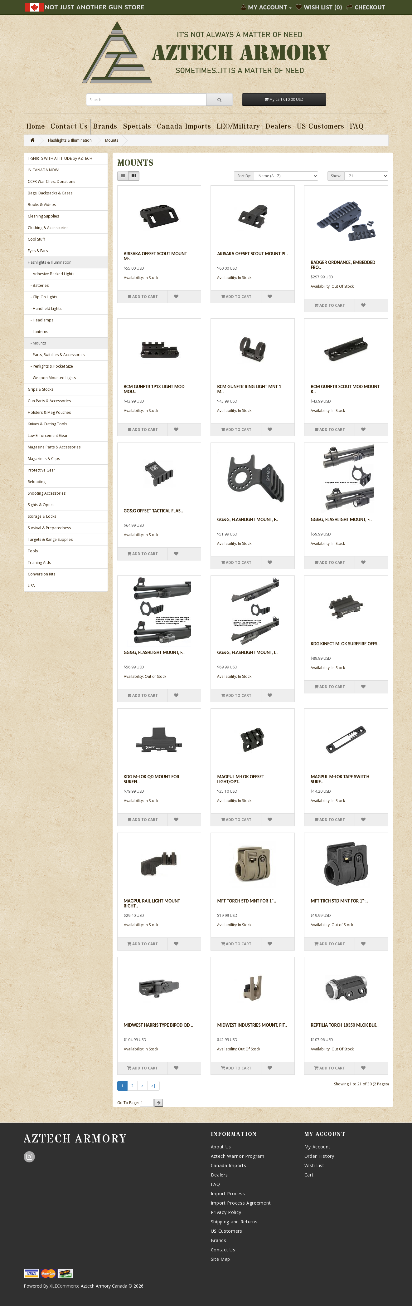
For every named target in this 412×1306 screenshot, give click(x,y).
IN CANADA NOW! (43, 170)
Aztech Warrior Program (237, 1156)
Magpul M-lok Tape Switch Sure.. (340, 779)
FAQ (215, 1184)
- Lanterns (38, 331)
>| (153, 1085)
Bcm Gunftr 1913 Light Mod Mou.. (154, 389)
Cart (309, 1175)
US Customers (226, 1231)
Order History (319, 1156)
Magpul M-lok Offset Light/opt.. (240, 779)
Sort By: (244, 176)
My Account (317, 1147)
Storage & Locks (42, 516)
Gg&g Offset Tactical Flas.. (153, 511)
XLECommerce (65, 1286)
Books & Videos (42, 204)
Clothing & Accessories (48, 227)
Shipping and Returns (234, 1222)
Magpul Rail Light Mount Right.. (152, 903)
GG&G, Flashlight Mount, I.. (247, 652)
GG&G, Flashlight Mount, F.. (341, 519)
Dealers (219, 1175)
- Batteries (38, 285)
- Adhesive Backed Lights (51, 273)
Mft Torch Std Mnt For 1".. (246, 901)
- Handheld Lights (44, 308)
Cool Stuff (36, 239)
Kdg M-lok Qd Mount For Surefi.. (151, 779)
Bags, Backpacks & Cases (50, 193)
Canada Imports (228, 1165)
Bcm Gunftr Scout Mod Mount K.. (345, 389)
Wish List (314, 1165)
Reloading (37, 481)
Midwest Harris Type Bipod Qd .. (158, 1025)
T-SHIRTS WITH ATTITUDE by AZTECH (60, 158)
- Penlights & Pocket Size (50, 366)
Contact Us (223, 1250)
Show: (336, 176)
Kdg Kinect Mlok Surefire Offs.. (345, 644)
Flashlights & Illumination (70, 140)
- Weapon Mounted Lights (52, 377)
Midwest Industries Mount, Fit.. (252, 1025)
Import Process (228, 1193)
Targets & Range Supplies (50, 539)
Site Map (220, 1259)
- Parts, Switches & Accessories (56, 354)
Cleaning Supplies (43, 216)
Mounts (111, 140)
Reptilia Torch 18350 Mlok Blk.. (345, 1025)
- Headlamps (40, 320)
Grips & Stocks (40, 389)
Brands (218, 1240)
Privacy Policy (226, 1212)
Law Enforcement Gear (48, 435)
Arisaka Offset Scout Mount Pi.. (252, 254)
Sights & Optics (41, 504)
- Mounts (37, 343)
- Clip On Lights (42, 297)
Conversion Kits (41, 574)
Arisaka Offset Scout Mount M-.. (155, 256)
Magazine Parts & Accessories (54, 447)
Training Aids (39, 562)
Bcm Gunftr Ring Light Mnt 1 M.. (249, 389)
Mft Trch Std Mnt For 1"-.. (339, 901)
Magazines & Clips (44, 458)
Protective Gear (41, 470)
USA (31, 585)
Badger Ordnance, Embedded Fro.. (343, 265)
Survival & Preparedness (49, 528)
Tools (33, 551)
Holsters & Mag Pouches (49, 412)
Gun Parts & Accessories (49, 401)
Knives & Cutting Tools (47, 424)
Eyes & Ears (38, 250)
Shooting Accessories (46, 493)
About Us (221, 1147)
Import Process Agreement (241, 1203)
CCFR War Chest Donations (51, 181)
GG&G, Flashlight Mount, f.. (247, 519)
